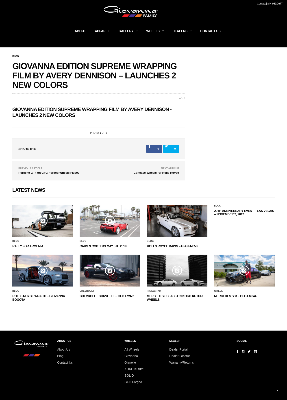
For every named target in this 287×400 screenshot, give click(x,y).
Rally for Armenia (27, 246)
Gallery (126, 31)
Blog (15, 56)
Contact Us (210, 31)
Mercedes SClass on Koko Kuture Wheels (175, 297)
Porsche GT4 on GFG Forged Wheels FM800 (48, 172)
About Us (63, 349)
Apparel (102, 31)
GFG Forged (133, 382)
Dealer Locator (179, 356)
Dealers (179, 31)
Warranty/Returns (181, 362)
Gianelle (130, 362)
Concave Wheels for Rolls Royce (156, 172)
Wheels (153, 31)
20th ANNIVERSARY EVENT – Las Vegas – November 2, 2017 (244, 212)
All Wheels (131, 349)
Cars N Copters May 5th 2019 (103, 246)
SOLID (129, 375)
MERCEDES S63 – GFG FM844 (235, 296)
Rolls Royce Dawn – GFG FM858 (172, 246)
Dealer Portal (178, 349)
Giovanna (131, 356)
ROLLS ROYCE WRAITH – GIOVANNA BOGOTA (38, 297)
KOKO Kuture (134, 369)
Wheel (218, 291)
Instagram (154, 291)
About (80, 31)
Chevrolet (87, 291)
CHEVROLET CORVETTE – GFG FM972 (107, 296)
